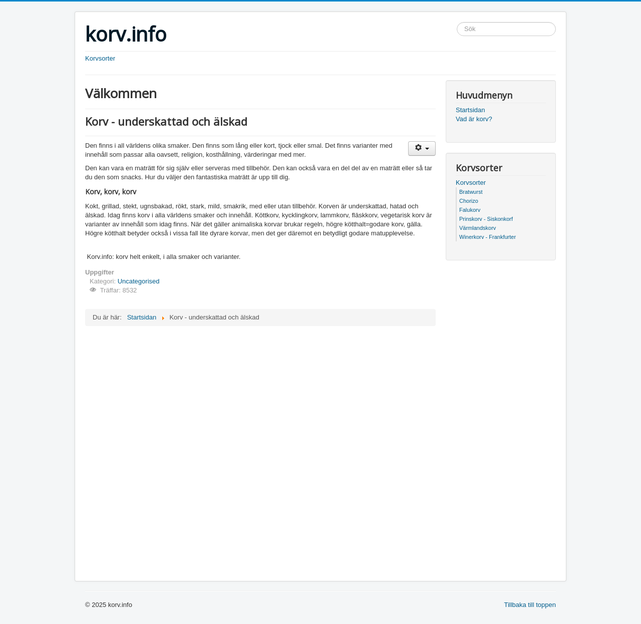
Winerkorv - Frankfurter (487, 237)
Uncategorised (139, 281)
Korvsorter (100, 58)
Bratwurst (470, 192)
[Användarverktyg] (422, 148)
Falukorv (469, 210)
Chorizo (468, 201)
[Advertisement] (202, 246)
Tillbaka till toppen (530, 604)
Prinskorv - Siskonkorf (486, 219)
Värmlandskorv (477, 228)
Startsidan (470, 110)
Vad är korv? (474, 119)
